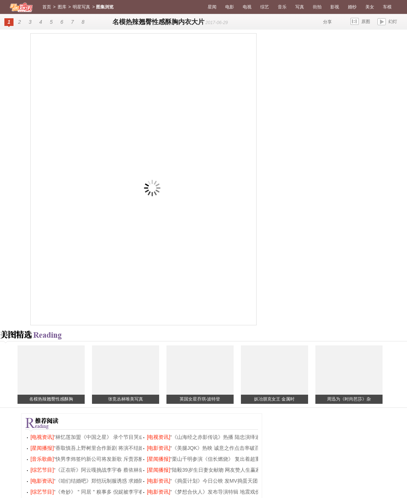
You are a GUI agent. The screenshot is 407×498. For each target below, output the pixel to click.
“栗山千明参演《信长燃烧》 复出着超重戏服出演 (225, 459)
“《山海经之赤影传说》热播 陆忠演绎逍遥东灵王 (225, 437)
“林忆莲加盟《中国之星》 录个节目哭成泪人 (104, 437)
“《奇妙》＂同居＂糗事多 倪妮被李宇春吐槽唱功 (109, 492)
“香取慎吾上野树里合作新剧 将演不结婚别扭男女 (109, 448)
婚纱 (352, 6)
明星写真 (81, 6)
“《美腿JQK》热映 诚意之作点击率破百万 (217, 448)
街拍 (317, 6)
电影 (229, 6)
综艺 (264, 6)
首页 (46, 6)
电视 (247, 6)
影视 (334, 6)
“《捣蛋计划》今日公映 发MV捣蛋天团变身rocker (226, 481)
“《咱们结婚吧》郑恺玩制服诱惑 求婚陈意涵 (104, 481)
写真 (299, 6)
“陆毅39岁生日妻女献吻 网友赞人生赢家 (215, 470)
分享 (327, 21)
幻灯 (392, 21)
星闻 (212, 6)
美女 (369, 6)
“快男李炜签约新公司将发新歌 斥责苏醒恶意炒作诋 (111, 459)
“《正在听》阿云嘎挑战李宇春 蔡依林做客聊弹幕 (109, 470)
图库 (62, 6)
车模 (387, 6)
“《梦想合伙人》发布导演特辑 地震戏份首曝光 (223, 492)
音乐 (282, 6)
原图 (365, 21)
